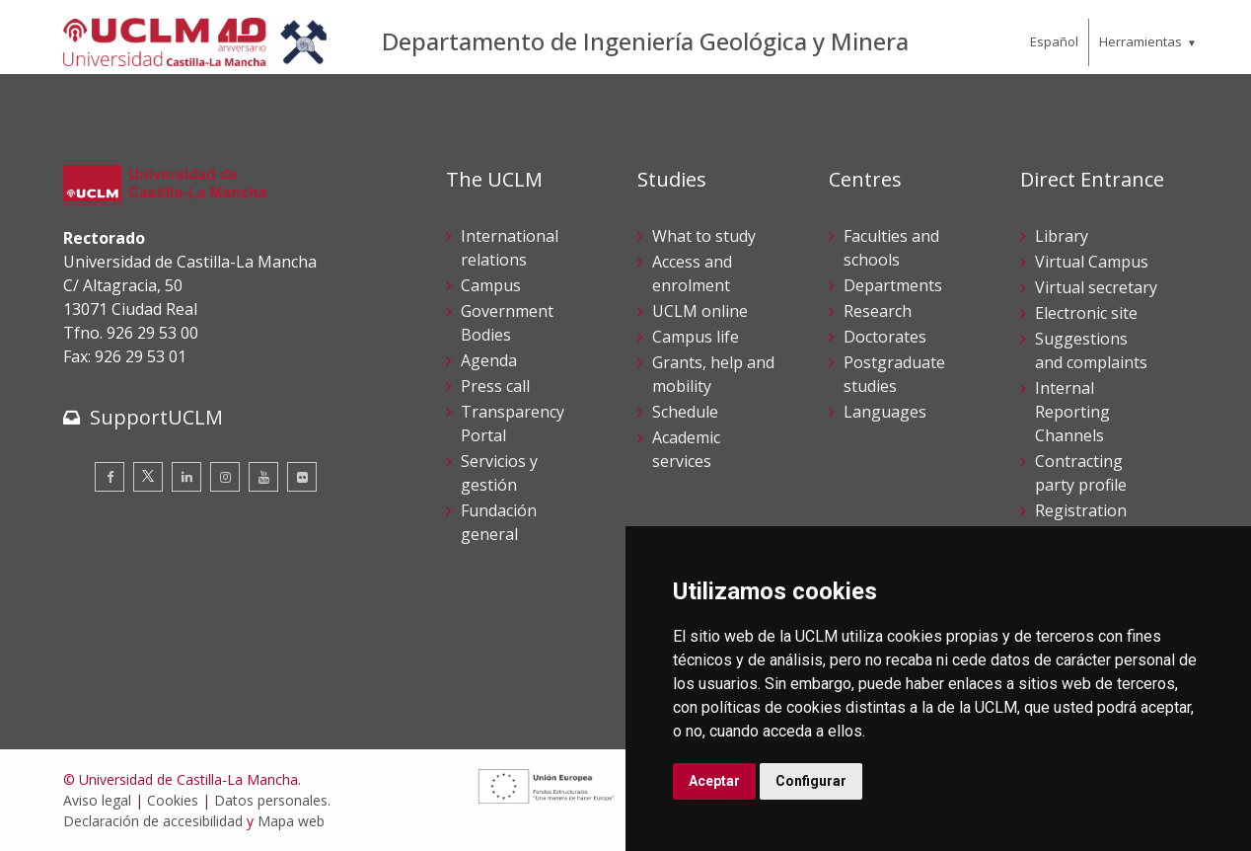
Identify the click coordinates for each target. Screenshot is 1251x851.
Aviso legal (97, 800)
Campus (491, 285)
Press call (495, 386)
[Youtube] (263, 477)
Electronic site (1086, 313)
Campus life (695, 337)
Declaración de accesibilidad (153, 821)
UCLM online (700, 311)
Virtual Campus (1091, 261)
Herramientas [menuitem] (1140, 41)
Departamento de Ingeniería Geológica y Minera (645, 41)
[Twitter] (148, 477)
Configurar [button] (810, 781)
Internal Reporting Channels (1072, 411)
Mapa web (291, 821)
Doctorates (885, 337)
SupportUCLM (156, 417)
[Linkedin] (186, 477)
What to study (704, 236)
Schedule (685, 412)
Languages (885, 412)
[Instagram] (225, 477)
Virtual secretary (1096, 287)
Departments (893, 285)
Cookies (172, 800)
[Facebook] (109, 477)
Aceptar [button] (714, 781)
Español (1054, 41)
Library (1061, 236)
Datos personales (271, 800)
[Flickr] (302, 477)
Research (878, 311)
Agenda (489, 360)
